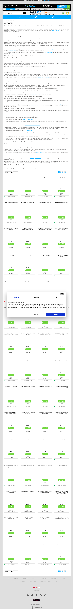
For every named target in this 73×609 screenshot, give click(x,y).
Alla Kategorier (10, 9)
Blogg (64, 578)
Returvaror (25, 578)
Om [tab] (56, 297)
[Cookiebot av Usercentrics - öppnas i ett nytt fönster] (59, 294)
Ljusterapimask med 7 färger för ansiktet (27, 202)
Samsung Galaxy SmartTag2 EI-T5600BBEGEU (11, 492)
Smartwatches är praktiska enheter (10, 59)
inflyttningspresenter (12, 50)
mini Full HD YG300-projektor (28, 119)
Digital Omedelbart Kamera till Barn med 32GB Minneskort (11, 281)
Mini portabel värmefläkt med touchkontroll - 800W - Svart (28, 334)
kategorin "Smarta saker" (34, 105)
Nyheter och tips (32, 581)
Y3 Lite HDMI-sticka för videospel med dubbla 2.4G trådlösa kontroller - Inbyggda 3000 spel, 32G (61, 387)
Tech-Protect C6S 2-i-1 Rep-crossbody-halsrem (11, 387)
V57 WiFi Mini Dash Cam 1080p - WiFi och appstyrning (11, 229)
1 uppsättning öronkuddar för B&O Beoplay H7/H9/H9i (45, 518)
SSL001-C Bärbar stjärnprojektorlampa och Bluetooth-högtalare (28, 360)
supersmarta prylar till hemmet (35, 158)
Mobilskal (18, 9)
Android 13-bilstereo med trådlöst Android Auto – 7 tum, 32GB (61, 229)
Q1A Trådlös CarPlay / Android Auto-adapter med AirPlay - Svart (45, 413)
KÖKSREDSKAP (46, 9)
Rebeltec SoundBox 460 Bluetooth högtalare (32, 125)
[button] (67, 14)
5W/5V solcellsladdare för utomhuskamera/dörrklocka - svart (27, 229)
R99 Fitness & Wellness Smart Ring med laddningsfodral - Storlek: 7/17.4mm (44, 334)
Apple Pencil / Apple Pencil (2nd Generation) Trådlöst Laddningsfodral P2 (45, 492)
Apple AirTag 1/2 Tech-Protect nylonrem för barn (45, 465)
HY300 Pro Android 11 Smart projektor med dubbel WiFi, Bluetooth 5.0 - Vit (45, 281)
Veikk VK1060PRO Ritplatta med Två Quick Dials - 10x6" (28, 387)
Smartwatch (60, 9)
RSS (14, 581)
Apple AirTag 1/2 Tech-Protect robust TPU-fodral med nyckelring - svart (45, 439)
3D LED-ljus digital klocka (28, 130)
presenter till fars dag (13, 113)
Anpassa (36, 314)
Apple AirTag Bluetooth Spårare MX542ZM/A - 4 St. (11, 544)
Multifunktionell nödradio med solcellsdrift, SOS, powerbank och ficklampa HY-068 (11, 176)
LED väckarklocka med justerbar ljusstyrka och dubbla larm (11, 203)
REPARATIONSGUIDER (54, 578)
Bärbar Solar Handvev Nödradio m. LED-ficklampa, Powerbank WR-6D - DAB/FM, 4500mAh (61, 255)
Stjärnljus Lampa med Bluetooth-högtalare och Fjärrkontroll (61, 360)
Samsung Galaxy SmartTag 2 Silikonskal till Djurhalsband (62, 544)
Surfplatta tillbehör (36, 9)
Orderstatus (34, 578)
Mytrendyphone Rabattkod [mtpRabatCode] (45, 581)
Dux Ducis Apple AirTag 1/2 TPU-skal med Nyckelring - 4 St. (28, 281)
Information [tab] (36, 297)
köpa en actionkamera (40, 152)
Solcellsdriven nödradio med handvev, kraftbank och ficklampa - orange (11, 360)
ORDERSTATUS (47, 5)
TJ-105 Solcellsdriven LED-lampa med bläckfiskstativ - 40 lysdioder (45, 203)
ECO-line (67, 9)
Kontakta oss (22, 581)
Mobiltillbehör (26, 9)
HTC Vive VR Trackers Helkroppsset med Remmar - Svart (28, 544)
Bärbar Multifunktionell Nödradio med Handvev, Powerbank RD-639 (45, 255)
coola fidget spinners (55, 30)
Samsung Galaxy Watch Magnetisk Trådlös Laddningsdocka (28, 465)
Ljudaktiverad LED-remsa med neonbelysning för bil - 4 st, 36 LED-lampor (11, 334)
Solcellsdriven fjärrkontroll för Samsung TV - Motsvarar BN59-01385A (61, 439)
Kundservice (16, 578)
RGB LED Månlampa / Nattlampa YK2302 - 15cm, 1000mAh (62, 334)
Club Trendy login (48, 6)
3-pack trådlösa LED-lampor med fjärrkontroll (28, 176)
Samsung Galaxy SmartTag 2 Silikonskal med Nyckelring (44, 544)
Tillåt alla (56, 314)
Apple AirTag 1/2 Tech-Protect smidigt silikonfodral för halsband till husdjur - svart (61, 518)
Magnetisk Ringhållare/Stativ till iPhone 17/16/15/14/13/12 (28, 518)
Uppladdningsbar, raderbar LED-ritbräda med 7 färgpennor (61, 203)
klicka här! (46, 0)
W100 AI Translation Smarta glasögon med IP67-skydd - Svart (45, 387)
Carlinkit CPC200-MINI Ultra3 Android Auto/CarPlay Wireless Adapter (61, 413)
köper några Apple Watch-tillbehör (43, 77)
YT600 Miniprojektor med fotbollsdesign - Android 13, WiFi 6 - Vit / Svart (11, 413)
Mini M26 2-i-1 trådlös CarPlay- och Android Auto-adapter (11, 439)
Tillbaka (6, 20)
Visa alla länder (36, 590)
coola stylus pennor (48, 52)
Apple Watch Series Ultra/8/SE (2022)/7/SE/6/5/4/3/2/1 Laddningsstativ (61, 465)
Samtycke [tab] (16, 297)
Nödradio (53, 9)
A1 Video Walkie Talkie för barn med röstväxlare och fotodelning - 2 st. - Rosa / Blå (45, 177)
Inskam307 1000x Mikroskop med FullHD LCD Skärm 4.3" (11, 518)
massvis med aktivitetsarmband (36, 94)
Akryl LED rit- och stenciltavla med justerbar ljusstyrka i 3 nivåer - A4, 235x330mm (45, 229)
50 (65, 172)
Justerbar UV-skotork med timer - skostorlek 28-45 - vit (61, 281)
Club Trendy (44, 578)
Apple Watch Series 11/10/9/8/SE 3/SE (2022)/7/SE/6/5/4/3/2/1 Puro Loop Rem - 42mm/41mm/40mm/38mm (61, 492)
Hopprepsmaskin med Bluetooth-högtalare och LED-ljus (28, 439)
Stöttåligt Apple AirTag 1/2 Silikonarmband (28, 491)
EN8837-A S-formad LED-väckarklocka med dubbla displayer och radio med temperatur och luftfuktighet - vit (61, 177)
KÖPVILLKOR (57, 581)
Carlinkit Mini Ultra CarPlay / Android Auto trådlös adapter (28, 413)
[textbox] (15, 13)
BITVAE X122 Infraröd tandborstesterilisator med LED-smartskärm (11, 255)
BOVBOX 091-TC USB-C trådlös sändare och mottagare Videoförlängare (28, 255)
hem (8, 578)
